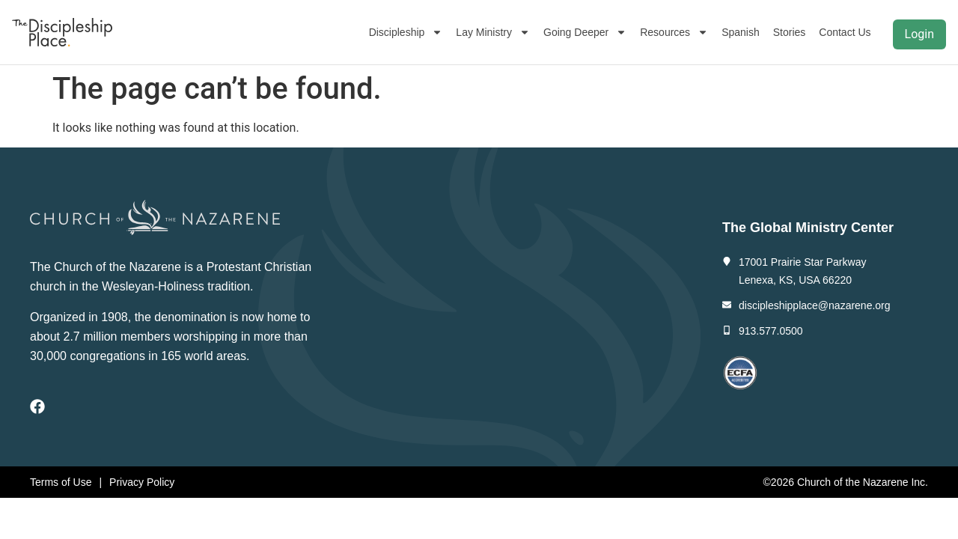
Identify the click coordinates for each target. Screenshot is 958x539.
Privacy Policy (141, 482)
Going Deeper (584, 32)
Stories (789, 32)
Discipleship (406, 32)
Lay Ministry (493, 32)
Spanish (740, 32)
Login (919, 34)
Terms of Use (60, 482)
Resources (674, 32)
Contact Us (844, 32)
